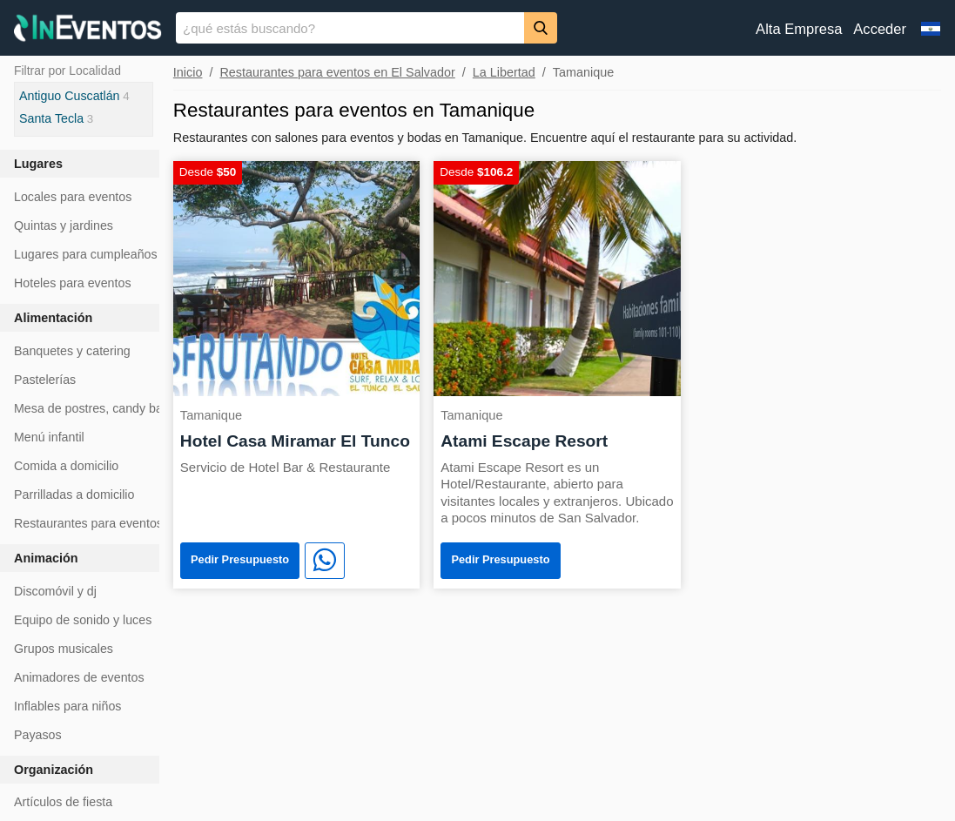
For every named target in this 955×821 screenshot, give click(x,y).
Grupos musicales (63, 649)
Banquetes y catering (72, 351)
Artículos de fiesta (63, 802)
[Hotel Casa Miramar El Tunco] (296, 277)
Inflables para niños (67, 706)
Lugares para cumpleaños (86, 254)
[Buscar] (540, 27)
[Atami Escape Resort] (557, 277)
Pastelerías (45, 380)
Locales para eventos (72, 197)
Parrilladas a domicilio (74, 494)
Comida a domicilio (66, 466)
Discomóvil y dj (55, 591)
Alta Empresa (799, 29)
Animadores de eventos (79, 677)
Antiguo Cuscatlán (69, 96)
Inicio (188, 72)
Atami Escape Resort (524, 441)
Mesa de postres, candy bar (90, 408)
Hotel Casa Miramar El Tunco (295, 441)
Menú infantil (49, 437)
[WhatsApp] (325, 560)
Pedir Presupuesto (240, 559)
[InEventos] (88, 30)
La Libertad (504, 72)
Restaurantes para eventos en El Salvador (336, 72)
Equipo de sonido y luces (82, 620)
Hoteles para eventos (72, 283)
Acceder (879, 29)
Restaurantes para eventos (88, 523)
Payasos (38, 735)
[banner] (477, 28)
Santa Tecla (51, 118)
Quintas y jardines (63, 225)
